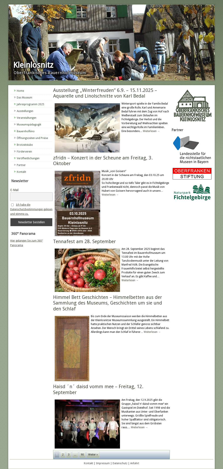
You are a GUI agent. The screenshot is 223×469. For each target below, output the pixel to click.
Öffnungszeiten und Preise (32, 138)
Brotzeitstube (25, 144)
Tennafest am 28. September (84, 241)
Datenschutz (120, 463)
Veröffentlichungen (28, 158)
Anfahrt (134, 463)
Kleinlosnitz (33, 65)
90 (82, 454)
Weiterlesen (151, 131)
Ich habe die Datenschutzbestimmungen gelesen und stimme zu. (31, 209)
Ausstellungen (25, 111)
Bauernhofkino (26, 131)
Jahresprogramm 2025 (30, 104)
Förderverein (24, 151)
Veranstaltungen (26, 117)
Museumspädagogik (29, 124)
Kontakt (21, 171)
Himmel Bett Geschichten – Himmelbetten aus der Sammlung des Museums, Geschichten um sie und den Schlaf (107, 303)
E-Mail (14, 190)
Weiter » (93, 454)
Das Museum (24, 97)
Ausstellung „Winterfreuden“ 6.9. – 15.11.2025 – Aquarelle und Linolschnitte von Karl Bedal (105, 93)
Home (20, 90)
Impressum (103, 463)
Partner (21, 165)
